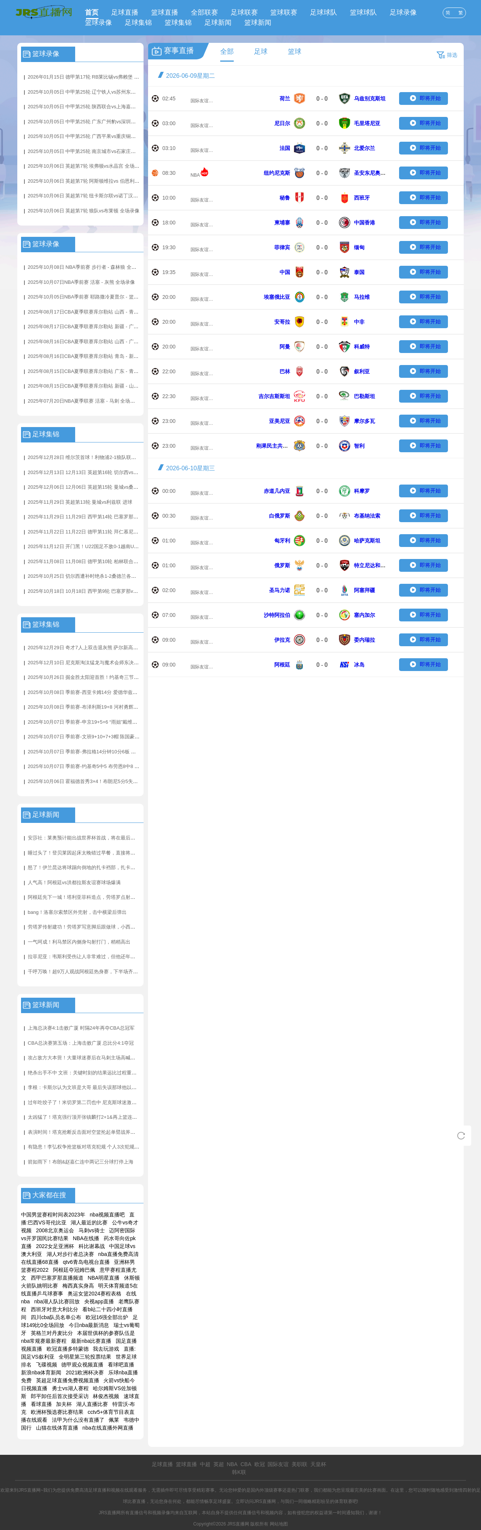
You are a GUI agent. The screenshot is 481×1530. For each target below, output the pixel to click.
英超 (218, 1464)
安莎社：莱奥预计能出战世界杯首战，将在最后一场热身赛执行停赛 (101, 838)
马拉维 (362, 297)
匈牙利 (282, 541)
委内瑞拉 (364, 640)
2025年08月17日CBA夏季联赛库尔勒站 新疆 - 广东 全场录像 (93, 326)
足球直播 (124, 12)
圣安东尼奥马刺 (372, 173)
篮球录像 (98, 22)
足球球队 (323, 12)
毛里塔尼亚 (367, 123)
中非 (359, 322)
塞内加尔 (364, 615)
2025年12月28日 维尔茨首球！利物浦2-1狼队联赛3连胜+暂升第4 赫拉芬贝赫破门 (116, 457)
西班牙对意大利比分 (54, 1309)
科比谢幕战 (92, 1246)
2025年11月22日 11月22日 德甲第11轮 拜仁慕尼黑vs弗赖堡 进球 (98, 532)
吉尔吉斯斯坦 (274, 396)
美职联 (299, 1464)
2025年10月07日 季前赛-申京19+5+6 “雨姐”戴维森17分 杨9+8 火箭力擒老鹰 (110, 722)
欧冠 (259, 1464)
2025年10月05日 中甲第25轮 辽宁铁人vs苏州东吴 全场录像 (92, 92)
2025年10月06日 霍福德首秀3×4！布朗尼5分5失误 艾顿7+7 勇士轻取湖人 (108, 781)
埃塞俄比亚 (277, 297)
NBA (195, 175)
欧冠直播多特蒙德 (68, 1349)
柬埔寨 (282, 223)
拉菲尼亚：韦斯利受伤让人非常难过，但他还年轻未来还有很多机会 (101, 956)
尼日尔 (282, 123)
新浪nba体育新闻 (41, 1372)
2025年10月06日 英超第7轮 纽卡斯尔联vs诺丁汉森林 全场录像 (96, 195)
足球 (261, 51)
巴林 (285, 371)
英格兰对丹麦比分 (52, 1333)
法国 (285, 148)
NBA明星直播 (103, 1278)
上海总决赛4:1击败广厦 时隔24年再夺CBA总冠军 (81, 1028)
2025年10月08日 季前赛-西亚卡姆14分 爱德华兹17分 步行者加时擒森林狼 (108, 692)
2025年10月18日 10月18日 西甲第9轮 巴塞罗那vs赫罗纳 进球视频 (99, 591)
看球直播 (41, 1404)
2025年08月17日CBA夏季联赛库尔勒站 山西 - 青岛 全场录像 (93, 312)
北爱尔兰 (364, 148)
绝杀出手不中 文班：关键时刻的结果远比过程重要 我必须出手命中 (100, 1073)
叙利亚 (362, 371)
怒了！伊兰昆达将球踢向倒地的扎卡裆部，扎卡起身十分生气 (94, 867)
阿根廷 (282, 665)
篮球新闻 (257, 22)
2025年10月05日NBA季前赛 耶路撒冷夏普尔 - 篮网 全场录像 (93, 297)
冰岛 (359, 665)
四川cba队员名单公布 (56, 1317)
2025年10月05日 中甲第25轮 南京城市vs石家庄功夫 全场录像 (95, 151)
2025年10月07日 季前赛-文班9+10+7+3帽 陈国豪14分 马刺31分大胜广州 (107, 736)
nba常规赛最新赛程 (44, 1341)
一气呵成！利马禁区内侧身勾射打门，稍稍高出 (79, 942)
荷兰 (285, 98)
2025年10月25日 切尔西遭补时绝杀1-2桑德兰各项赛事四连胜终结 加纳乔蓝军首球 (117, 576)
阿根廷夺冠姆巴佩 (74, 1270)
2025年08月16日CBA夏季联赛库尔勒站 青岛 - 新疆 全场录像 (93, 356)
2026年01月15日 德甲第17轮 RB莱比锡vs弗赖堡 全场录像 (91, 77)
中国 (285, 272)
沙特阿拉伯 (277, 615)
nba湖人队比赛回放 (57, 1301)
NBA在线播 (86, 1238)
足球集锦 (138, 22)
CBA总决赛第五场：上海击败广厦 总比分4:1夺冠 (81, 1043)
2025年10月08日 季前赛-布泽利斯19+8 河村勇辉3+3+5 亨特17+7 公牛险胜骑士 (114, 707)
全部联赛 (204, 12)
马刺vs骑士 (92, 1230)
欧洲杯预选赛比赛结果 (57, 1412)
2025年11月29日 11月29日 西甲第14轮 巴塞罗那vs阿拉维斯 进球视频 (103, 517)
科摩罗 (362, 491)
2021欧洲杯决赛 (85, 1372)
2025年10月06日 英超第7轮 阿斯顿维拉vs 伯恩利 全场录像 (92, 181)
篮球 (294, 51)
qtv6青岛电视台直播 (86, 1262)
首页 (91, 12)
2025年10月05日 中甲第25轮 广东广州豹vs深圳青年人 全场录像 (97, 121)
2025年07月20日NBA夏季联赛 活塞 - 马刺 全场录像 (84, 401)
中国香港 (364, 223)
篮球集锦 (178, 22)
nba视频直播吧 (107, 1215)
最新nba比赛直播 (91, 1341)
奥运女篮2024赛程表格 (94, 1294)
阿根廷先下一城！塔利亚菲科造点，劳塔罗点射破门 (84, 897)
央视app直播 (99, 1301)
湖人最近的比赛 (89, 1222)
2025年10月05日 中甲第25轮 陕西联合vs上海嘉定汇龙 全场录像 (97, 106)
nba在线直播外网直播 (107, 1428)
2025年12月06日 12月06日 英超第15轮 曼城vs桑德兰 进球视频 (96, 487)
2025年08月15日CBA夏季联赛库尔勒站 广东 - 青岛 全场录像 (93, 371)
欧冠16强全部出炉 (107, 1317)
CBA (245, 1464)
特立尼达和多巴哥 (375, 565)
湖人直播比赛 (92, 1404)
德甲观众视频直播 (82, 1365)
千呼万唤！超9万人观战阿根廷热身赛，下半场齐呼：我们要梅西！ (100, 971)
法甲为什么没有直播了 (78, 1420)
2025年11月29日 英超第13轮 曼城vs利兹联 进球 (80, 502)
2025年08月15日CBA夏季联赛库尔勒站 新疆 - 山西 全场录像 (93, 386)
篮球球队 (363, 12)
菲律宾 (282, 247)
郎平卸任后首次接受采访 (60, 1396)
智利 (359, 446)
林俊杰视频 (106, 1396)
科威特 (362, 347)
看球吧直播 (121, 1365)
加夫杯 (64, 1404)
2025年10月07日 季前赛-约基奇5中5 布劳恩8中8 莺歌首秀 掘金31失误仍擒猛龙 (114, 766)
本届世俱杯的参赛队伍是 (106, 1333)
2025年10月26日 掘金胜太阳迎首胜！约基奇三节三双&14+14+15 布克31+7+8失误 (117, 677)
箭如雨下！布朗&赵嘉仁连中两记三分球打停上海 (81, 1162)
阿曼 (285, 347)
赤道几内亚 (277, 491)
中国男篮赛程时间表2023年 (53, 1215)
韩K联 (239, 1472)
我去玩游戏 (106, 1349)
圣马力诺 (279, 590)
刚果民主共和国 (274, 446)
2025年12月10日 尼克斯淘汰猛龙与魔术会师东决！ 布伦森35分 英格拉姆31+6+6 (115, 662)
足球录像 (403, 12)
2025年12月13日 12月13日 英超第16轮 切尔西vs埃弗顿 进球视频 (98, 472)
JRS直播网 (265, 1501)
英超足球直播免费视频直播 (67, 1380)
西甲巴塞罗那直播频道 (57, 1278)
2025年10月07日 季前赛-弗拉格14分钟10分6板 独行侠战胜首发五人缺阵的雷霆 (114, 751)
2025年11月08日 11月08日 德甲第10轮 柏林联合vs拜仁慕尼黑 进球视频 (106, 561)
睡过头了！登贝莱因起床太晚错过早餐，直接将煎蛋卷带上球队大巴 (101, 853)
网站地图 (279, 1524)
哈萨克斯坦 (367, 541)
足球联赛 (244, 12)
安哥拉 (282, 322)
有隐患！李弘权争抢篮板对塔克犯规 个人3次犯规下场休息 (91, 1147)
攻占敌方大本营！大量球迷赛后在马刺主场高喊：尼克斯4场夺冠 (97, 1057)
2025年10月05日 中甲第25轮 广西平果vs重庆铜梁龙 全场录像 (95, 136)
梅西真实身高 (78, 1286)
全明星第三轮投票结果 (85, 1357)
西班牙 (362, 198)
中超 (205, 1464)
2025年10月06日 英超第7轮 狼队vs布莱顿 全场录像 (83, 211)
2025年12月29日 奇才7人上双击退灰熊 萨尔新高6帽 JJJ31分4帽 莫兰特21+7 (111, 647)
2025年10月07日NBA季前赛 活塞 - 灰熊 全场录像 (81, 282)
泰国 (359, 272)
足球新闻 (217, 22)
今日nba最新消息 (89, 1325)
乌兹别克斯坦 (370, 98)
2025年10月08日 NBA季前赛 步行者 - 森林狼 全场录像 (87, 267)
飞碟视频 (46, 1365)
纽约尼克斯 (277, 173)
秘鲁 (285, 198)
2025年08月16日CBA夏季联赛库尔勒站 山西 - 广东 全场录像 (93, 341)
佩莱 (114, 1420)
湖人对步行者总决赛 (70, 1254)
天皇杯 (318, 1464)
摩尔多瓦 (364, 421)
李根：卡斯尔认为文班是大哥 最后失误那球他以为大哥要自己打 (97, 1087)
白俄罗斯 (279, 516)
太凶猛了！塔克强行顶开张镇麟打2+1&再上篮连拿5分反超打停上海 (101, 1117)
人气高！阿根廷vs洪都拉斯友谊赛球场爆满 (74, 882)
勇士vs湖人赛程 (70, 1388)
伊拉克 (282, 640)
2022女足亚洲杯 (55, 1246)
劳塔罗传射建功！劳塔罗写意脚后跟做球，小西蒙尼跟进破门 (94, 927)
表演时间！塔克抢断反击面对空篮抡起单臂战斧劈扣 (84, 1132)
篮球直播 (164, 12)
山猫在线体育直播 (57, 1428)
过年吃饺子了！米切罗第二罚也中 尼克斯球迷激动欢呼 (87, 1102)
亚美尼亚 (279, 421)
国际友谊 (200, 100)
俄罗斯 (282, 565)
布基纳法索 (367, 516)
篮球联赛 (283, 12)
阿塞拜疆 (364, 590)
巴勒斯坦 (364, 396)
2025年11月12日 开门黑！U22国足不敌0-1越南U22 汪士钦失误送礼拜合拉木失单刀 (118, 546)
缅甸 (359, 247)
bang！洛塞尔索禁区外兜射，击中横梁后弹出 (77, 912)
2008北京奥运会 (55, 1230)
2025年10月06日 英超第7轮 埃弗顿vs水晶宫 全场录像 (86, 166)
